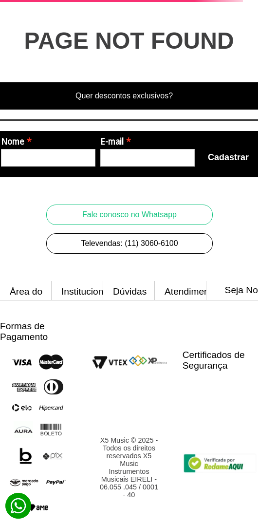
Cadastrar (228, 157)
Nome (12, 142)
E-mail (112, 142)
